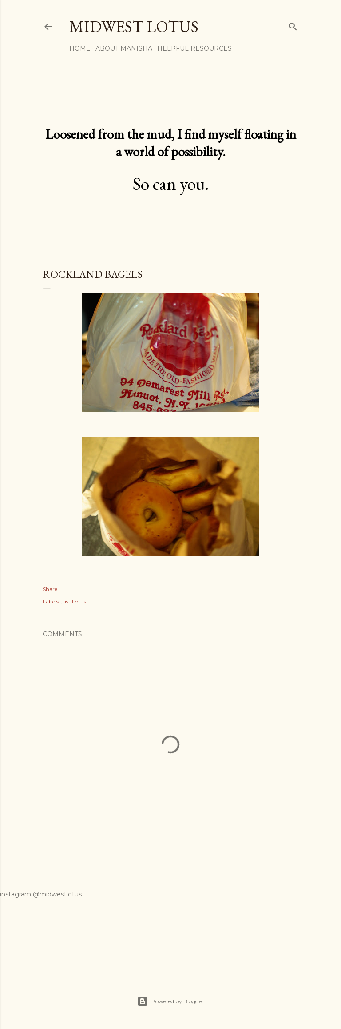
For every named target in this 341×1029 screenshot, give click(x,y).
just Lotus (73, 601)
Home (80, 48)
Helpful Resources (194, 48)
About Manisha (123, 48)
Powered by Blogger (170, 1001)
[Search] (293, 24)
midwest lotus (133, 26)
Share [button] (50, 589)
